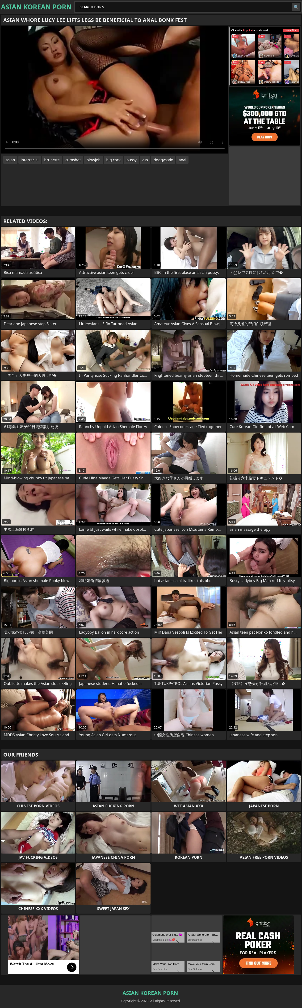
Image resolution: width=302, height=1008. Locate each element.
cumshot (73, 159)
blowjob (94, 159)
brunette (52, 159)
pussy (131, 159)
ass (145, 159)
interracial (30, 159)
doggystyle (163, 159)
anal (182, 159)
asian (10, 159)
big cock (113, 159)
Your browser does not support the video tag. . (114, 90)
